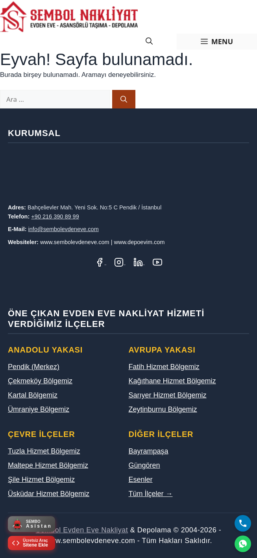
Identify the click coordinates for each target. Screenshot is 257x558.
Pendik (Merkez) (33, 367)
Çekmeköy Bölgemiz (40, 381)
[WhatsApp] (243, 544)
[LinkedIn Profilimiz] (139, 262)
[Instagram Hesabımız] (120, 262)
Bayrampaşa (148, 451)
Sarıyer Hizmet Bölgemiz (168, 395)
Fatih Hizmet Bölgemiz (164, 367)
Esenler (141, 479)
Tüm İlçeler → (151, 494)
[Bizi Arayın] (243, 523)
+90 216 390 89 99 (55, 216)
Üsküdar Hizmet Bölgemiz (48, 494)
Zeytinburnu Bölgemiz (163, 409)
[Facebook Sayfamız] (100, 262)
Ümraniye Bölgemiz (38, 409)
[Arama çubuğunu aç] (149, 42)
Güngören (144, 465)
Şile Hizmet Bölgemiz (41, 479)
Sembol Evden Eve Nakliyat (82, 530)
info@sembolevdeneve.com (63, 229)
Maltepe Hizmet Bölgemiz (48, 465)
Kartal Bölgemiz (32, 395)
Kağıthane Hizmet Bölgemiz (172, 381)
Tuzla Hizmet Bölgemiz (44, 451)
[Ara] (123, 99)
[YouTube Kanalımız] (157, 262)
